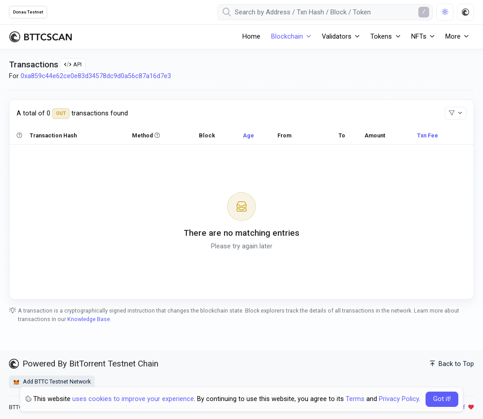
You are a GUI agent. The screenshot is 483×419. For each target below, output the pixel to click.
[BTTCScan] (40, 37)
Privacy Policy (399, 399)
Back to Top (452, 364)
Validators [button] (336, 36)
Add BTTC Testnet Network (52, 381)
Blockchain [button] (287, 36)
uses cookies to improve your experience (133, 399)
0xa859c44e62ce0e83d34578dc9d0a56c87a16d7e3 (96, 76)
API (73, 64)
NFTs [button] (418, 36)
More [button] (453, 36)
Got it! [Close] (442, 399)
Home (251, 36)
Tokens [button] (381, 36)
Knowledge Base (88, 319)
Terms (355, 399)
